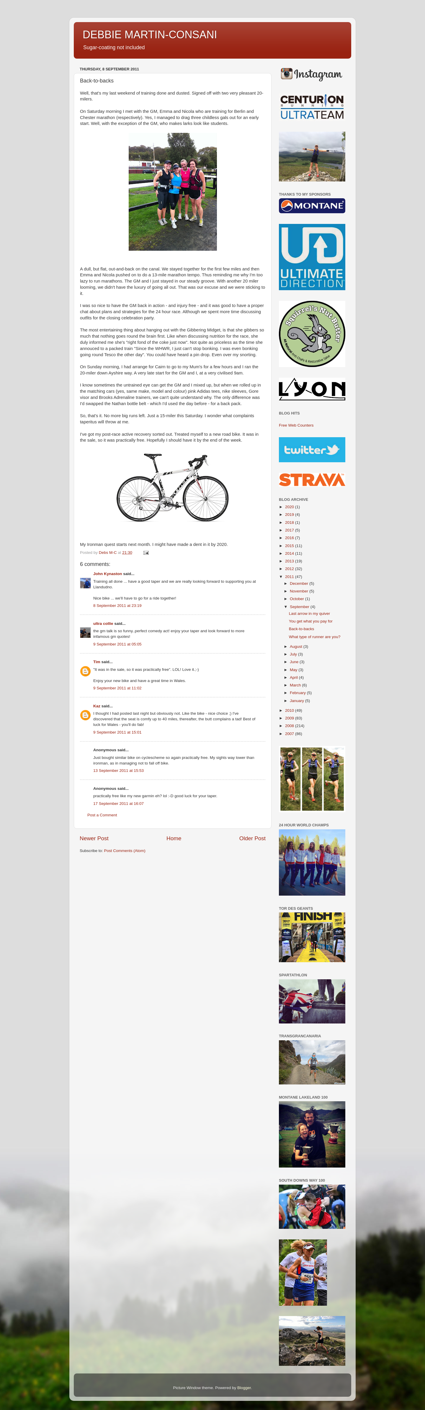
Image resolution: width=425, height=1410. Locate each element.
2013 (290, 561)
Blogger (244, 1388)
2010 (290, 710)
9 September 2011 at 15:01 (117, 732)
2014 (290, 553)
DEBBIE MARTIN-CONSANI (150, 35)
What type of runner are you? (315, 637)
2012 (290, 569)
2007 (290, 734)
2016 (290, 538)
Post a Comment (102, 815)
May (294, 670)
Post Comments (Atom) (125, 850)
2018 (290, 522)
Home (173, 838)
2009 (290, 718)
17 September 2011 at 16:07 (118, 803)
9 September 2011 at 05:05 (117, 644)
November (299, 591)
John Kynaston (107, 574)
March (296, 685)
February (298, 693)
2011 (290, 576)
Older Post (252, 838)
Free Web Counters (296, 425)
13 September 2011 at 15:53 (118, 770)
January (297, 701)
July (294, 654)
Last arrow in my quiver (309, 613)
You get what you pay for (311, 621)
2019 (290, 514)
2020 (290, 507)
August (296, 646)
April (294, 677)
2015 (290, 546)
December (299, 583)
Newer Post (94, 838)
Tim (96, 662)
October (297, 599)
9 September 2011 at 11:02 (117, 688)
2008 (290, 726)
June (295, 662)
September (300, 607)
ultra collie (103, 623)
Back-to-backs (301, 629)
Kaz (96, 706)
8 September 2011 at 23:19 (117, 605)
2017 (290, 530)
